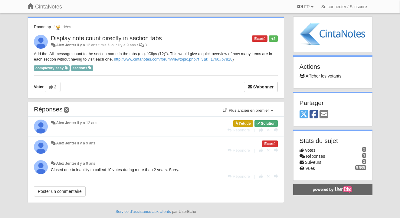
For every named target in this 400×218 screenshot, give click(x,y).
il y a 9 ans (86, 143)
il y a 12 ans (87, 123)
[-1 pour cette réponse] (276, 130)
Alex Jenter (66, 45)
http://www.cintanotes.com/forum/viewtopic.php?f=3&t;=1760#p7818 (173, 59)
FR (305, 6)
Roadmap (42, 27)
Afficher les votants (321, 76)
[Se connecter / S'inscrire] (344, 7)
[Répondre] (239, 130)
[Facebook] (314, 114)
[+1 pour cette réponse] (261, 130)
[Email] (324, 114)
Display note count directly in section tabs (106, 38)
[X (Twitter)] (304, 114)
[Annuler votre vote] (268, 130)
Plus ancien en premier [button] (248, 110)
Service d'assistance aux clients (143, 211)
